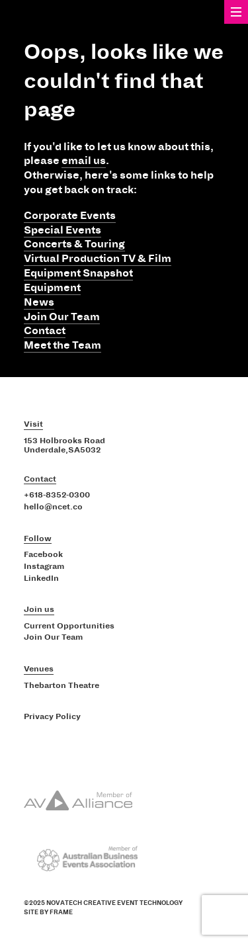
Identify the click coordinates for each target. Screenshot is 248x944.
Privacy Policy (52, 717)
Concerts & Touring (74, 244)
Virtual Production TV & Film (97, 258)
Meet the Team (62, 345)
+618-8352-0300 (57, 495)
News (39, 302)
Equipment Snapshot (78, 273)
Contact (44, 330)
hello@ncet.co (53, 507)
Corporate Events (70, 215)
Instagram (44, 567)
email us (84, 160)
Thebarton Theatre (61, 686)
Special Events (62, 230)
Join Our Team (62, 316)
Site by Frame (48, 912)
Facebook (43, 555)
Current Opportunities (69, 626)
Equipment (52, 287)
